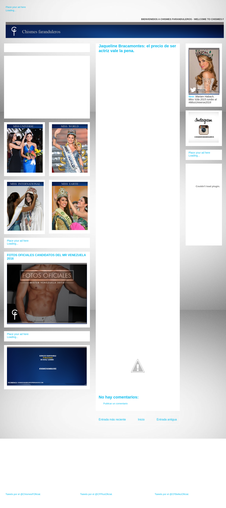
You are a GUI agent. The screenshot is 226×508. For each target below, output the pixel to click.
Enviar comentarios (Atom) (145, 429)
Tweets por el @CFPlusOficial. (96, 494)
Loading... (11, 10)
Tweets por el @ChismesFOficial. (23, 494)
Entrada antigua (167, 419)
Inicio (141, 419)
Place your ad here (16, 7)
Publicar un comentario (115, 403)
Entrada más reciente (112, 419)
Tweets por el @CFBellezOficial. (172, 494)
